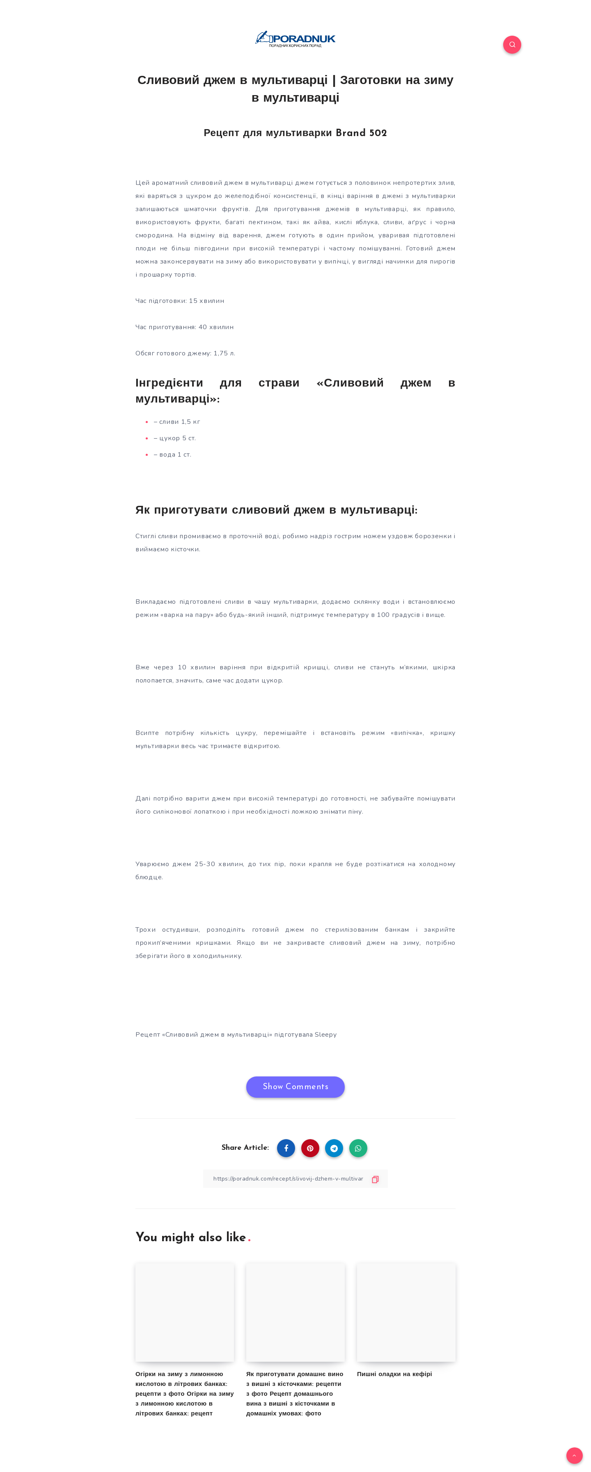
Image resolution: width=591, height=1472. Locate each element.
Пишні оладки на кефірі (394, 1375)
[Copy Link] (295, 1178)
